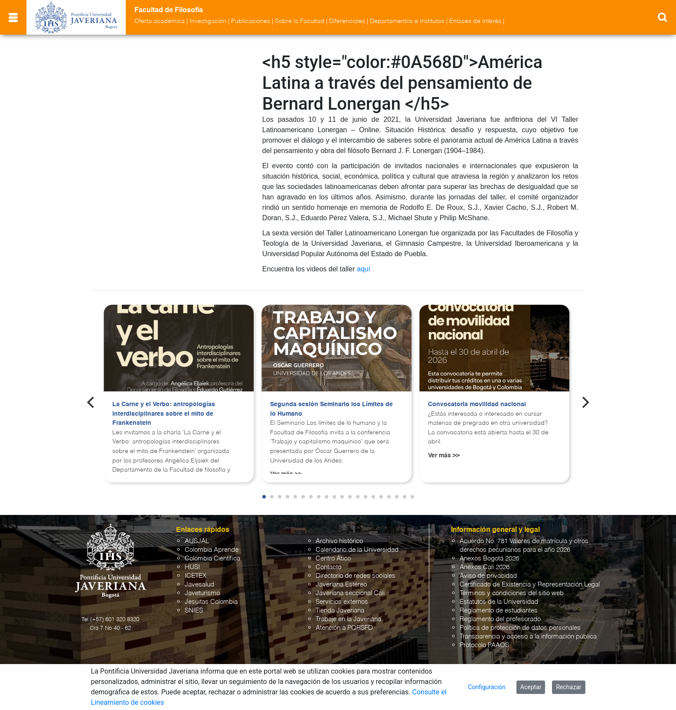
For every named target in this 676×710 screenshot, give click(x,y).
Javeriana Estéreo (341, 584)
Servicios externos (342, 602)
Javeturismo (202, 593)
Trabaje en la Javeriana (348, 619)
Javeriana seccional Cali (350, 593)
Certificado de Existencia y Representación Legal (530, 584)
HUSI (192, 567)
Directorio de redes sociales (355, 576)
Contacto (328, 567)
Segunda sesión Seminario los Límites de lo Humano (331, 409)
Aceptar (531, 687)
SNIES (194, 610)
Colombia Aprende (211, 550)
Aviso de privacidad (488, 576)
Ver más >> (444, 456)
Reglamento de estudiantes (499, 610)
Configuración (487, 687)
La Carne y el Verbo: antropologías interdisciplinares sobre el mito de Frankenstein (163, 413)
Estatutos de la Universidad (499, 602)
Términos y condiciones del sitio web (512, 593)
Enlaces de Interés (475, 21)
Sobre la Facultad (299, 21)
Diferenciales (347, 21)
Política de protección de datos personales (520, 628)
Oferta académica (159, 21)
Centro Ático (333, 558)
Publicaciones (250, 21)
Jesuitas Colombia (211, 602)
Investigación (207, 21)
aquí (363, 269)
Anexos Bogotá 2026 (489, 558)
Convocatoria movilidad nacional (477, 404)
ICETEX (195, 576)
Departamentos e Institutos (407, 21)
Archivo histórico (339, 541)
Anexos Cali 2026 (484, 567)
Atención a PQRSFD (344, 628)
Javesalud (199, 584)
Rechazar (568, 687)
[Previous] (91, 402)
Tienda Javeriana (340, 610)
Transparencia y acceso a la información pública (528, 636)
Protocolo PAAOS (484, 645)
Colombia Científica (212, 558)
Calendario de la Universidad (357, 550)
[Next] (584, 402)
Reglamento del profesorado (500, 619)
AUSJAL (197, 541)
